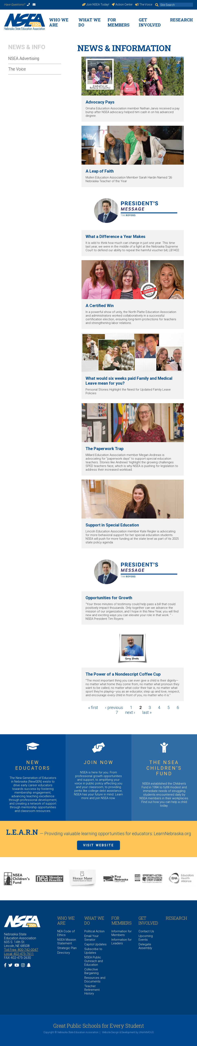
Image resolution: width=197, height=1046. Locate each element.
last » (147, 712)
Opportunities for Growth (109, 597)
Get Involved (150, 22)
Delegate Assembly (145, 946)
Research (181, 19)
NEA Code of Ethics (66, 933)
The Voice (143, 4)
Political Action (94, 931)
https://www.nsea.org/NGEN (33, 777)
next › (130, 712)
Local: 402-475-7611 (19, 954)
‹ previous (114, 707)
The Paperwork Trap (104, 448)
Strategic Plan (67, 948)
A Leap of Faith (100, 171)
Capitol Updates (95, 944)
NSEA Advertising (23, 58)
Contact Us (146, 931)
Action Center (122, 4)
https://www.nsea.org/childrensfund (164, 777)
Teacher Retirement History (92, 989)
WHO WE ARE (58, 22)
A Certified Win (100, 305)
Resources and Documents (94, 979)
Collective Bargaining (91, 971)
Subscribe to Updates (93, 951)
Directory (63, 953)
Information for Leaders (121, 941)
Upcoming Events (146, 937)
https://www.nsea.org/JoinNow (98, 777)
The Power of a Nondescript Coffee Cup (123, 674)
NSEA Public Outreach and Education (93, 961)
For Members (118, 22)
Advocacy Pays (100, 102)
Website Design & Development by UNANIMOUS (128, 1032)
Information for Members (121, 933)
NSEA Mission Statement (66, 941)
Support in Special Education (112, 525)
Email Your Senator (91, 937)
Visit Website (98, 845)
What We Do (89, 22)
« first (93, 707)
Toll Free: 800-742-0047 (21, 950)
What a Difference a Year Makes (115, 236)
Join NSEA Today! (95, 4)
